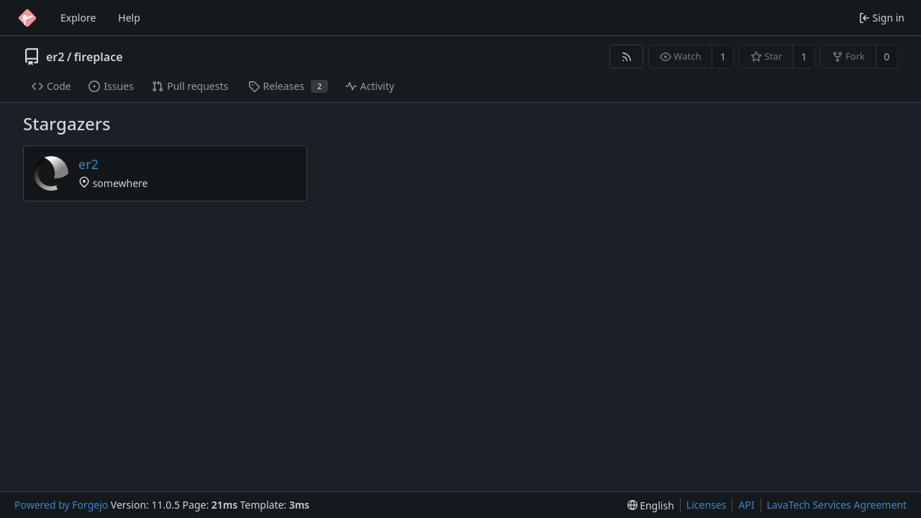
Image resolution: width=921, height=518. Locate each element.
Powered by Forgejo (61, 505)
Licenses (706, 505)
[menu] (650, 505)
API (746, 505)
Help (129, 17)
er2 (55, 57)
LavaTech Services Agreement (837, 505)
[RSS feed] (626, 56)
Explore (78, 17)
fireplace (98, 57)
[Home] (27, 18)
